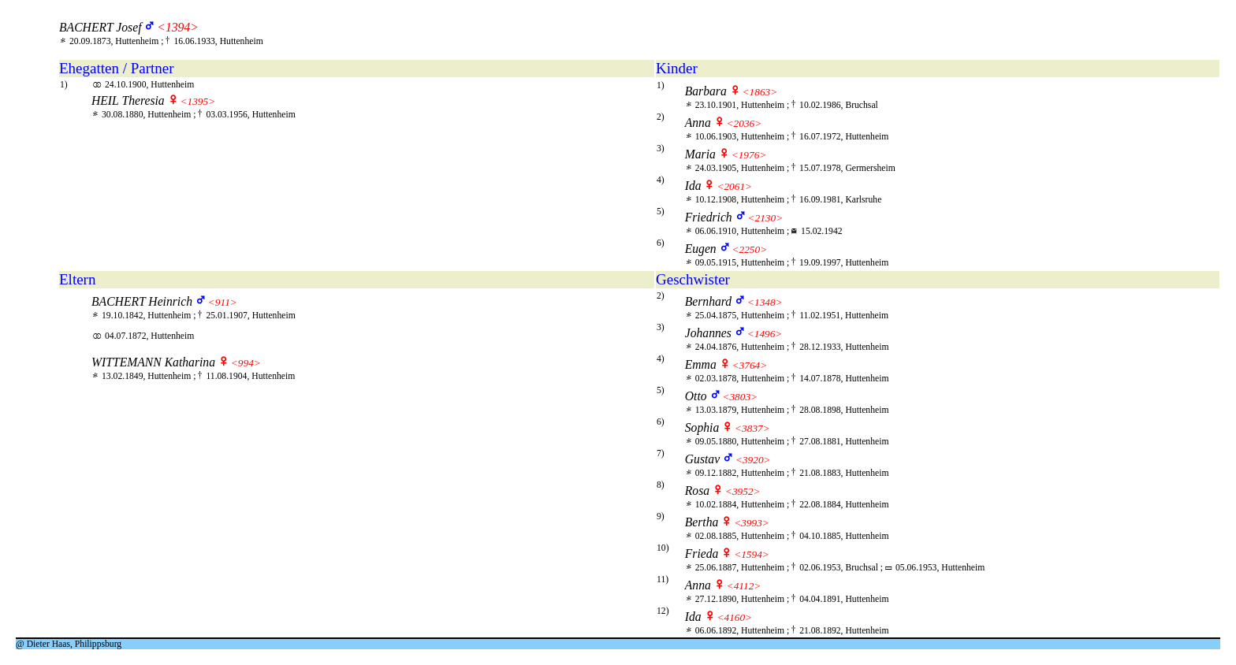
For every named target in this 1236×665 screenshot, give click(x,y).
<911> (222, 302)
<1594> (751, 554)
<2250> (750, 249)
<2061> (734, 186)
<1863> (760, 92)
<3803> (740, 397)
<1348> (765, 302)
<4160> (734, 617)
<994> (246, 363)
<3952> (743, 491)
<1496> (765, 334)
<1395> (198, 101)
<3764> (750, 365)
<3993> (751, 523)
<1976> (749, 155)
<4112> (744, 586)
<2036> (744, 123)
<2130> (766, 218)
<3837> (752, 428)
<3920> (753, 460)
